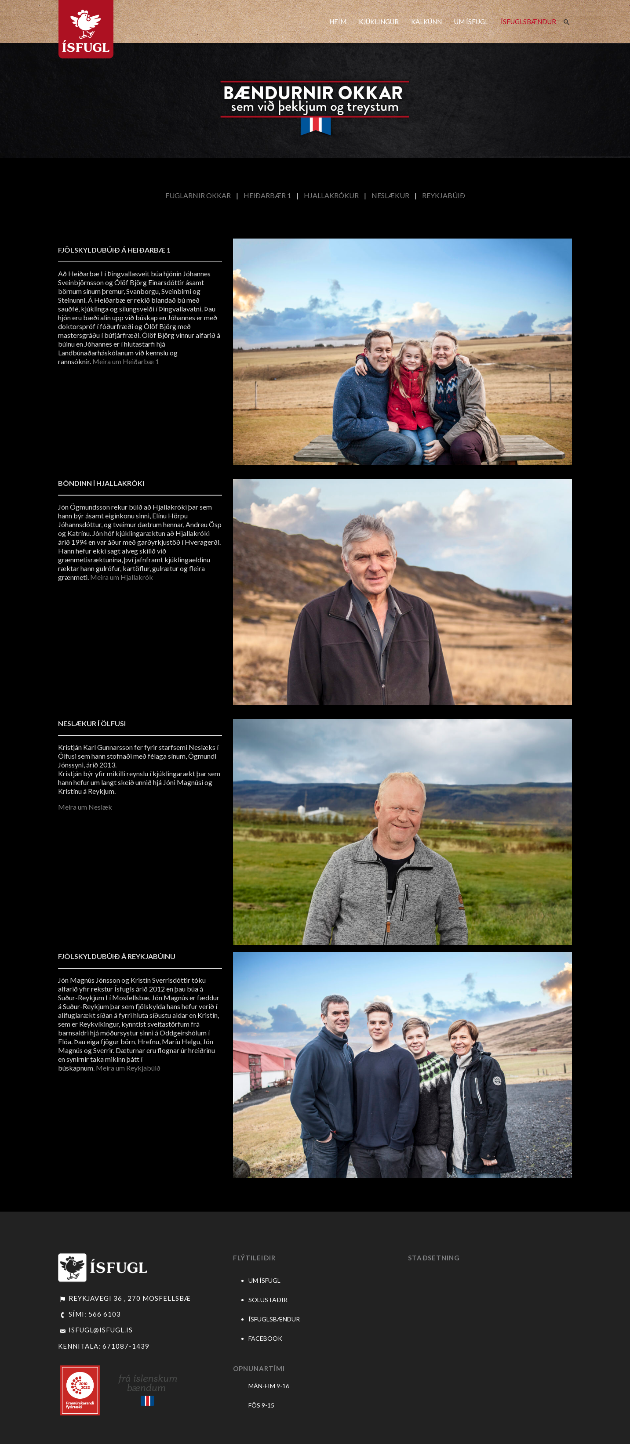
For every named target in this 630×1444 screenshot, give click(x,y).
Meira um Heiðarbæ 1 (125, 361)
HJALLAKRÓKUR (331, 195)
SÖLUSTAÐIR (268, 1299)
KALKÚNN (426, 21)
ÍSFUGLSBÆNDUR (528, 21)
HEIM (337, 21)
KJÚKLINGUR (379, 21)
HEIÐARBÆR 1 (267, 195)
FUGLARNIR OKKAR (198, 195)
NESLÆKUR (390, 195)
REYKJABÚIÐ (443, 195)
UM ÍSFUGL (471, 21)
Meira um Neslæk (85, 807)
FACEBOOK (265, 1338)
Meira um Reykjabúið (128, 1068)
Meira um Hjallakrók (121, 577)
